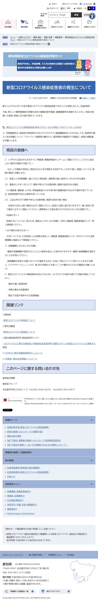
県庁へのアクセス (53, 591)
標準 (68, 8)
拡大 (63, 8)
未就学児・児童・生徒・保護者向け (22, 505)
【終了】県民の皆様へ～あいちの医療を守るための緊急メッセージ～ (37, 445)
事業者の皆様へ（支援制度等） (18, 452)
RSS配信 (70, 555)
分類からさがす (24, 37)
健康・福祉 (37, 37)
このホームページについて (13, 555)
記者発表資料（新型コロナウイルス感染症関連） (28, 472)
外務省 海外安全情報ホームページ (21, 359)
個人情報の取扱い (36, 555)
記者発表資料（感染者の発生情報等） (23, 468)
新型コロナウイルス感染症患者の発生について (28, 44)
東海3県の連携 (14, 436)
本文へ (54, 4)
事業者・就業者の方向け (41, 27)
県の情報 (9, 460)
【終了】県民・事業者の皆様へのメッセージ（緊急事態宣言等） (34, 440)
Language (87, 4)
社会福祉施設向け (15, 500)
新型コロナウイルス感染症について (19, 320)
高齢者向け (12, 509)
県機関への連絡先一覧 (19, 591)
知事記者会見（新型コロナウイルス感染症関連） (28, 427)
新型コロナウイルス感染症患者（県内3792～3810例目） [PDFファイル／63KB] (44, 127)
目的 (57, 27)
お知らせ (11, 477)
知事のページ (11, 420)
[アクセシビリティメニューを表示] (92, 16)
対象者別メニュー (13, 484)
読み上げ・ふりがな (69, 4)
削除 (49, 44)
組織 (73, 27)
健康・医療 (48, 37)
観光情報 (24, 27)
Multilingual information (20, 513)
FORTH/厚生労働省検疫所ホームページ (23, 353)
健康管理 (58, 37)
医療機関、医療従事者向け (19, 491)
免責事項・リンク (54, 555)
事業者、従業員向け (16, 496)
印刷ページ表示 (88, 98)
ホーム (12, 37)
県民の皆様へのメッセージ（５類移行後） (25, 432)
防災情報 (8, 27)
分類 (90, 27)
